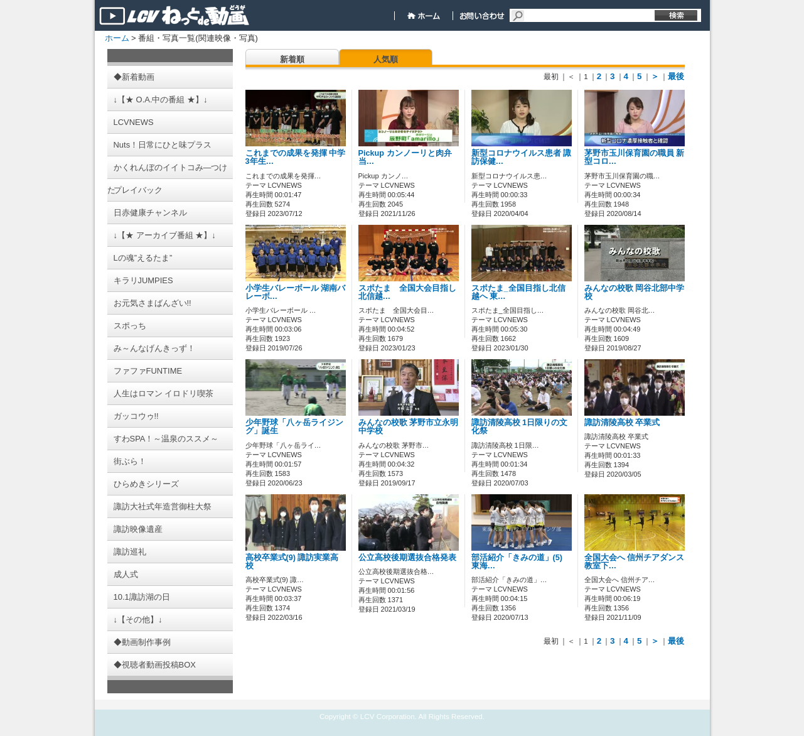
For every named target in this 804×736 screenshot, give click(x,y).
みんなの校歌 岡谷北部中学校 (634, 292)
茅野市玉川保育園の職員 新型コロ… (634, 157)
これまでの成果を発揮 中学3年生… (295, 157)
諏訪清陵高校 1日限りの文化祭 (519, 426)
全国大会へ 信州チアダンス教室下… (634, 561)
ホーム (117, 38)
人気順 (385, 59)
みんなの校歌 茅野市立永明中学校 (408, 426)
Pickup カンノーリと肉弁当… (405, 157)
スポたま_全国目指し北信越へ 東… (518, 292)
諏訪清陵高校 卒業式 (622, 422)
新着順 (292, 59)
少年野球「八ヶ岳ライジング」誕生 (294, 426)
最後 (676, 76)
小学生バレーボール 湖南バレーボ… (295, 292)
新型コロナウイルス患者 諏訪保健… (521, 157)
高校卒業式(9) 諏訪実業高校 (292, 561)
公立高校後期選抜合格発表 (407, 557)
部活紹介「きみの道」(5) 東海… (516, 561)
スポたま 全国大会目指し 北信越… (411, 292)
